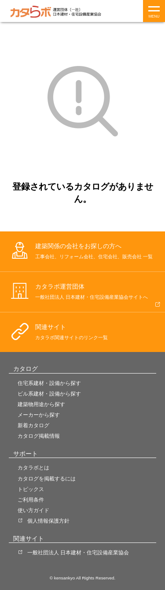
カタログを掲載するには (47, 479)
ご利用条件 (31, 500)
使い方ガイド (33, 510)
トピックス (31, 489)
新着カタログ (33, 425)
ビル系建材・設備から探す (49, 394)
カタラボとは (33, 468)
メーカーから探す (39, 415)
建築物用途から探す (41, 404)
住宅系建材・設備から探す (49, 383)
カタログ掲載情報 (39, 436)
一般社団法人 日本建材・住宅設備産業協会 (78, 553)
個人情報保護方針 (48, 521)
